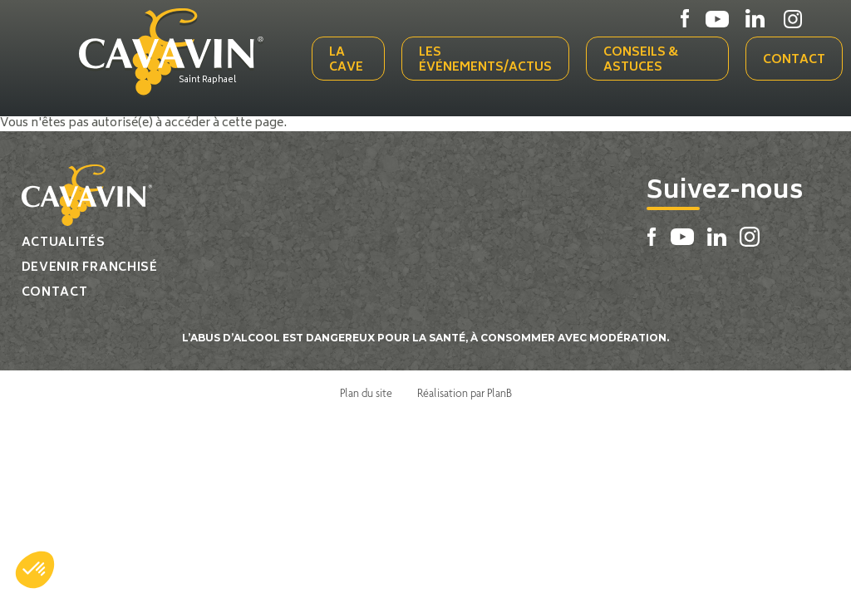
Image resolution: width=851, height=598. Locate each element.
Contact (794, 60)
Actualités (64, 243)
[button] (35, 570)
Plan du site (366, 393)
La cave (346, 60)
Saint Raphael (207, 80)
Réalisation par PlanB (464, 393)
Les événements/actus (485, 60)
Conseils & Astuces (640, 60)
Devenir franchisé (90, 267)
